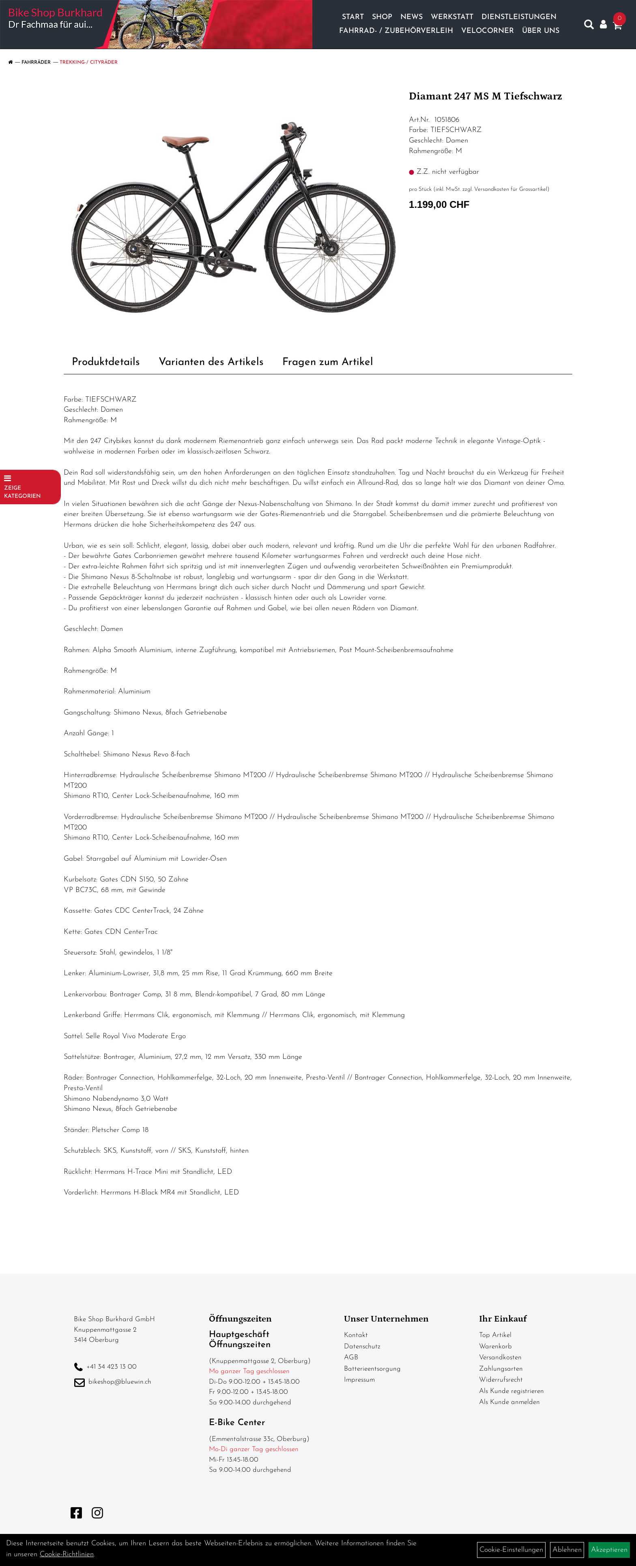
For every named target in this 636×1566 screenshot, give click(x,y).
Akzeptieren (609, 1550)
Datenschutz (362, 1346)
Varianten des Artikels (211, 362)
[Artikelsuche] (589, 26)
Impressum (359, 1379)
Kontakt (356, 1335)
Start (353, 17)
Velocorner (487, 31)
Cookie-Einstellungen (511, 1550)
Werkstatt (452, 17)
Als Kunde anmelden (509, 1402)
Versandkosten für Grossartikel (510, 189)
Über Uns (540, 31)
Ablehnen (567, 1550)
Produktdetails (106, 362)
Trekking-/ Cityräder (89, 62)
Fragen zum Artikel (327, 362)
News (411, 17)
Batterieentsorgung (372, 1368)
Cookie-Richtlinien (67, 1554)
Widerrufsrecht (501, 1379)
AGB (351, 1357)
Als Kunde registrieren (511, 1391)
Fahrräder (36, 62)
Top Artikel (495, 1335)
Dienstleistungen (518, 17)
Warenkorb (495, 1346)
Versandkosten (500, 1357)
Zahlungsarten (501, 1368)
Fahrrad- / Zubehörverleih (396, 31)
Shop (382, 17)
